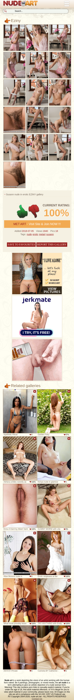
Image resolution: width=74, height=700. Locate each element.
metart (42, 234)
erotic (35, 234)
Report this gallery (51, 244)
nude (29, 234)
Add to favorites (34, 393)
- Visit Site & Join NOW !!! (37, 224)
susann (50, 234)
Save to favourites (21, 244)
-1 (34, 211)
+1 (22, 211)
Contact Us (37, 699)
